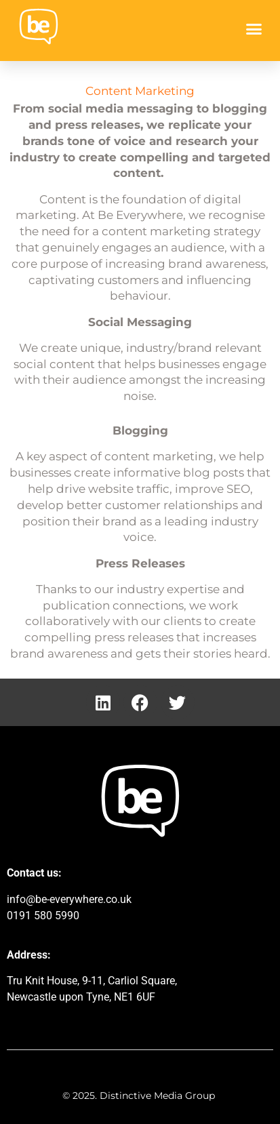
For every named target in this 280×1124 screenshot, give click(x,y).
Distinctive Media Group (159, 1095)
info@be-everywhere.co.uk (69, 899)
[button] (254, 29)
